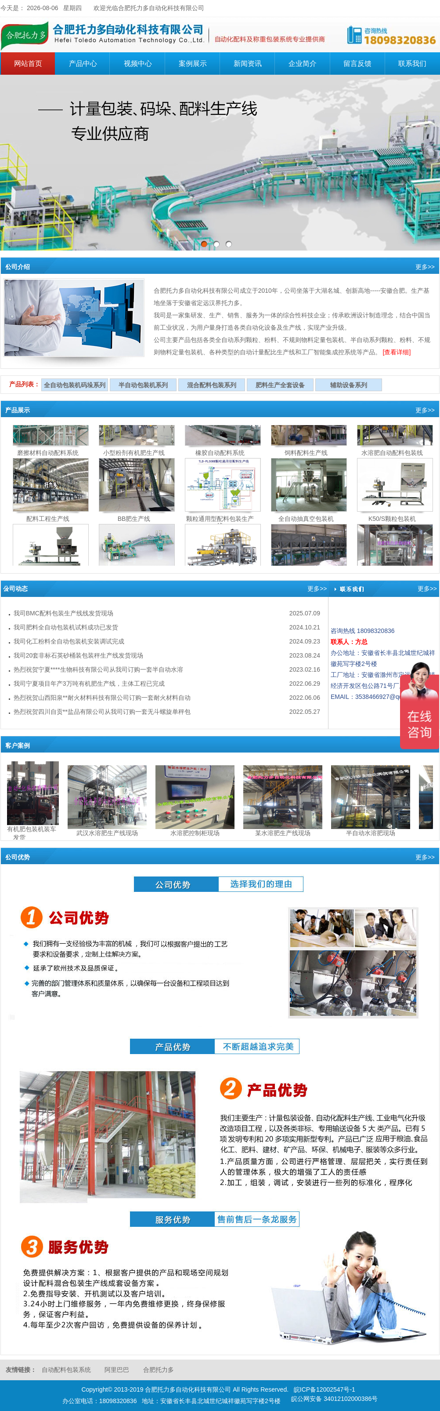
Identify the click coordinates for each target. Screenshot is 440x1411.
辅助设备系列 (348, 385)
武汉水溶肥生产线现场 (109, 832)
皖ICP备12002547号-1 (324, 1389)
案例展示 (193, 63)
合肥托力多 (158, 1369)
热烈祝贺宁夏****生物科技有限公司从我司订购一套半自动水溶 (98, 669)
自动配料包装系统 (66, 1369)
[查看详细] (397, 352)
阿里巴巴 (117, 1369)
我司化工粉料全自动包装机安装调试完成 (69, 641)
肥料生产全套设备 (280, 385)
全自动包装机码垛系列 (74, 385)
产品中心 (88, 62)
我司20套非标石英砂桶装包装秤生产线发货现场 (79, 655)
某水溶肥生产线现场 (285, 832)
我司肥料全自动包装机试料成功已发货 (66, 627)
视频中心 (138, 63)
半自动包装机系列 (143, 385)
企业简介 (308, 62)
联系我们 (412, 63)
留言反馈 (357, 63)
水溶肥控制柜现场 (197, 832)
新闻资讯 (248, 63)
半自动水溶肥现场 (372, 832)
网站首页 (28, 63)
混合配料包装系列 (211, 385)
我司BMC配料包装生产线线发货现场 (63, 613)
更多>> (425, 266)
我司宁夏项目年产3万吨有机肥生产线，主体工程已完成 (89, 683)
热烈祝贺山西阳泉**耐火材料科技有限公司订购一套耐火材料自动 (102, 697)
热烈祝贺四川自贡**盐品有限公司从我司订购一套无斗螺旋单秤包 (102, 711)
